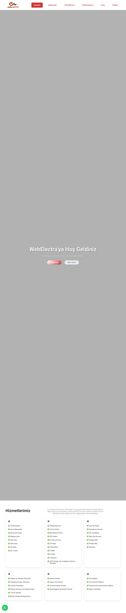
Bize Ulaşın (72, 262)
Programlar (54, 262)
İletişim (115, 5)
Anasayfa (37, 5)
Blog (103, 5)
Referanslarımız (88, 5)
